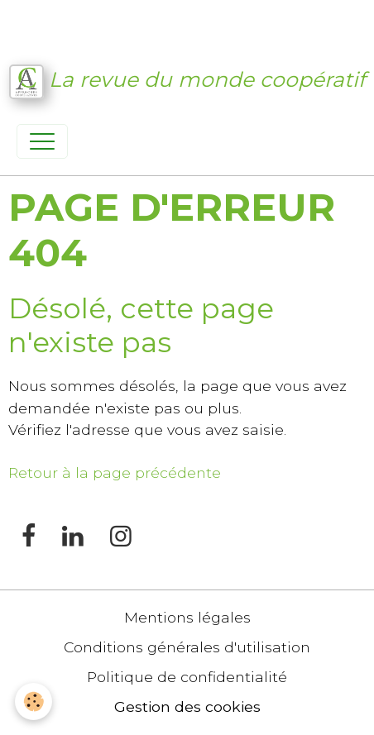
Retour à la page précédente (114, 472)
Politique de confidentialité (187, 676)
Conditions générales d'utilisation (187, 647)
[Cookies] (33, 701)
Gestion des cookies (187, 706)
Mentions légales (187, 617)
